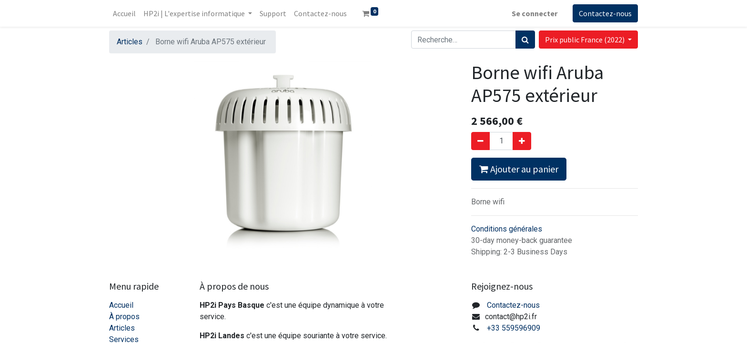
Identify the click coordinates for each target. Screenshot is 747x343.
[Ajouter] (522, 141)
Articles (129, 41)
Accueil (121, 305)
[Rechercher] (525, 39)
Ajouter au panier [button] (518, 169)
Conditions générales (506, 228)
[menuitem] (124, 13)
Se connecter (534, 13)
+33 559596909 (513, 328)
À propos (124, 316)
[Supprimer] (480, 141)
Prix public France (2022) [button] (585, 39)
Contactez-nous (605, 13)
